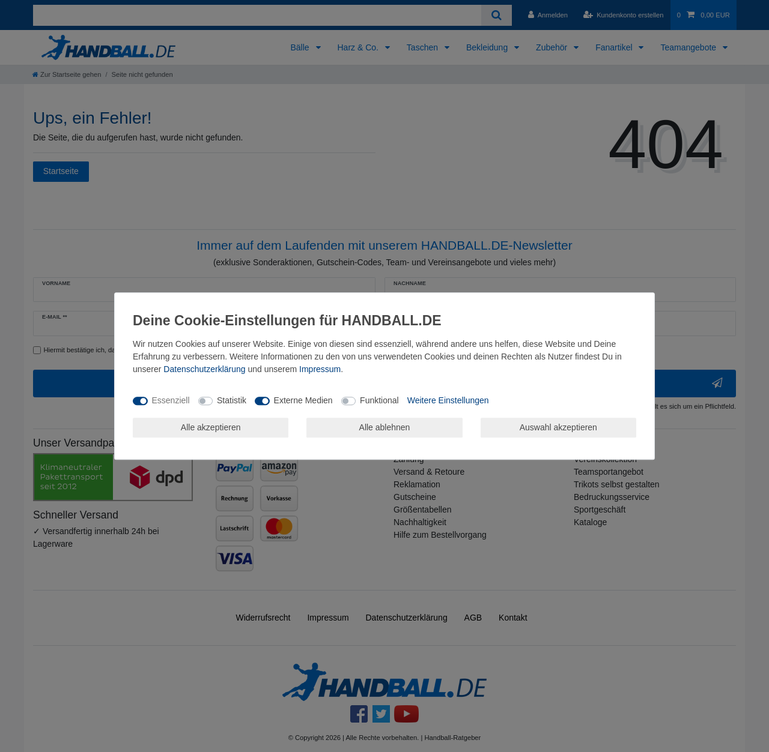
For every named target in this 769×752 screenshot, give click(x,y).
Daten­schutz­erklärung (204, 369)
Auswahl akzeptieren (558, 427)
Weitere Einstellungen (448, 400)
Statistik (231, 400)
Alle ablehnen (384, 427)
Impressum (320, 369)
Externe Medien (303, 400)
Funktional (379, 400)
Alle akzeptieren (211, 427)
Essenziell (171, 400)
